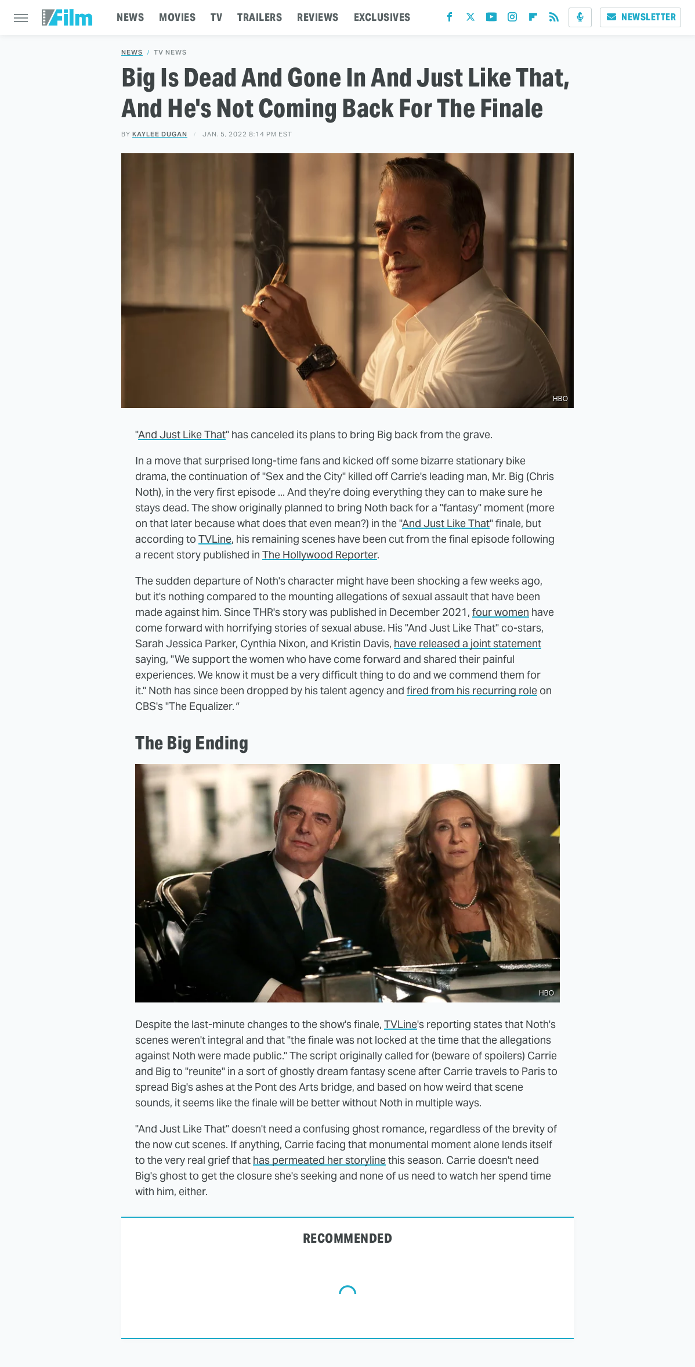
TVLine (214, 539)
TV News (170, 52)
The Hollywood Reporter (319, 554)
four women (500, 612)
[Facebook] (449, 19)
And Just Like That (182, 434)
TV (216, 17)
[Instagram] (512, 19)
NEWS (130, 17)
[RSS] (554, 19)
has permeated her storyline (319, 1160)
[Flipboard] (533, 19)
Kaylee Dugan (159, 134)
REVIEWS (318, 17)
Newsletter (640, 17)
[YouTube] (491, 19)
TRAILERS (259, 17)
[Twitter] (470, 19)
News (132, 52)
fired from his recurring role (472, 690)
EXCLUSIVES (382, 17)
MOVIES (177, 17)
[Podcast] (580, 17)
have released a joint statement (467, 643)
